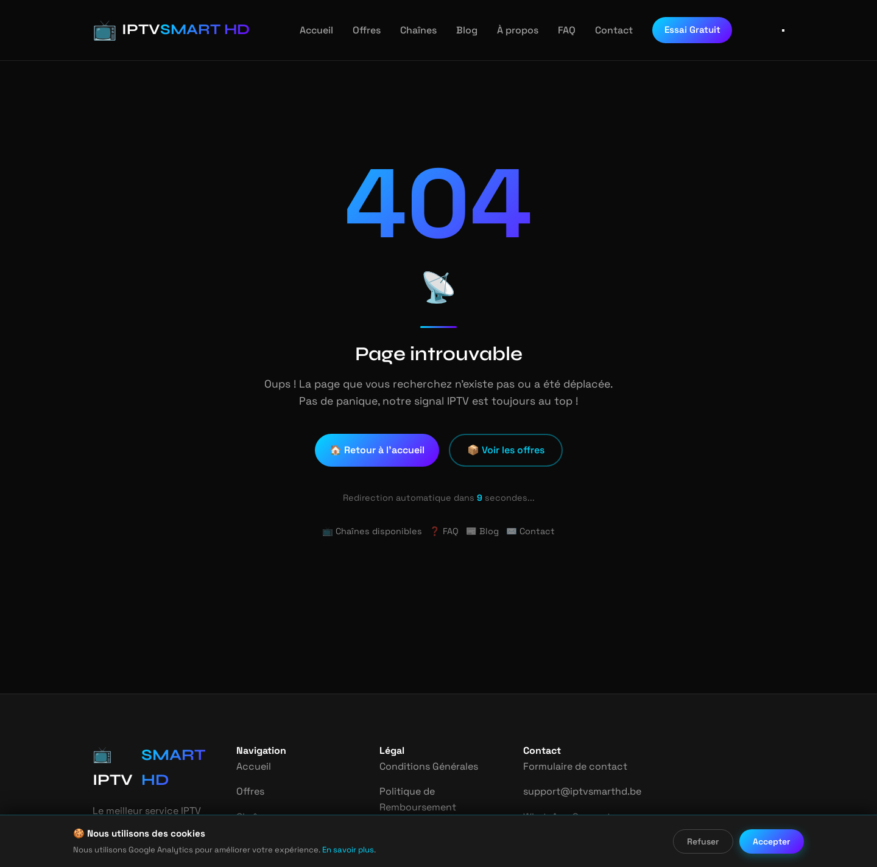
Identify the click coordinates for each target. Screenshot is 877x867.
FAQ (555, 30)
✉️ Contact (527, 531)
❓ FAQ (443, 531)
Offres (360, 30)
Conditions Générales (428, 766)
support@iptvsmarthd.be (578, 791)
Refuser (704, 841)
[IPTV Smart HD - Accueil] (162, 30)
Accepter (772, 841)
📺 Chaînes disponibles (375, 531)
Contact (601, 30)
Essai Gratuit (677, 29)
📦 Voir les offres (506, 450)
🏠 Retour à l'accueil (378, 450)
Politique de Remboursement (417, 799)
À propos (506, 30)
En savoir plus (329, 849)
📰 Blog (482, 531)
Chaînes (410, 30)
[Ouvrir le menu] (783, 30)
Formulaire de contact (572, 766)
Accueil (311, 30)
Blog (458, 30)
